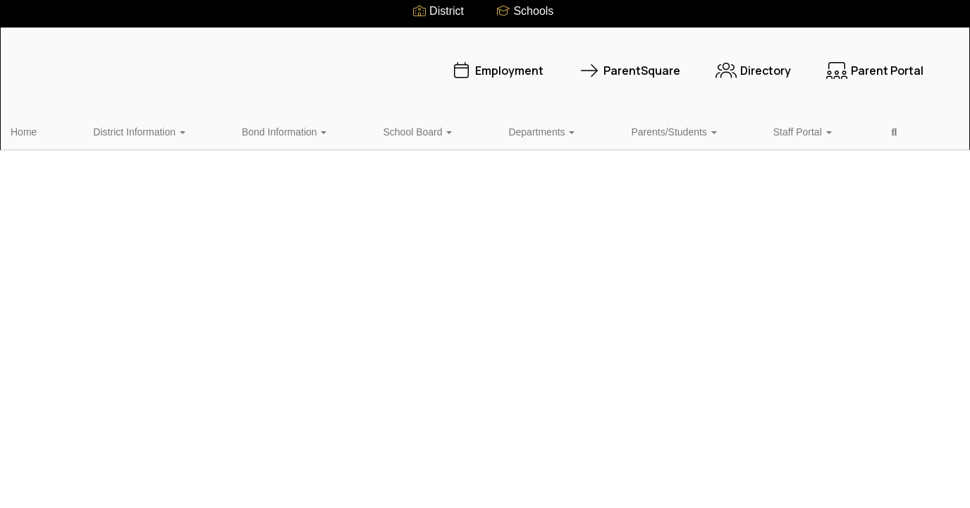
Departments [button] (422, 129)
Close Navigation (733, 135)
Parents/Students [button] (519, 129)
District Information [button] (126, 129)
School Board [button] (333, 129)
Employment (408, 63)
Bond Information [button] (235, 129)
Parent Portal (786, 63)
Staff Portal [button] (613, 129)
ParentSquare (541, 63)
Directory (665, 63)
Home (45, 129)
